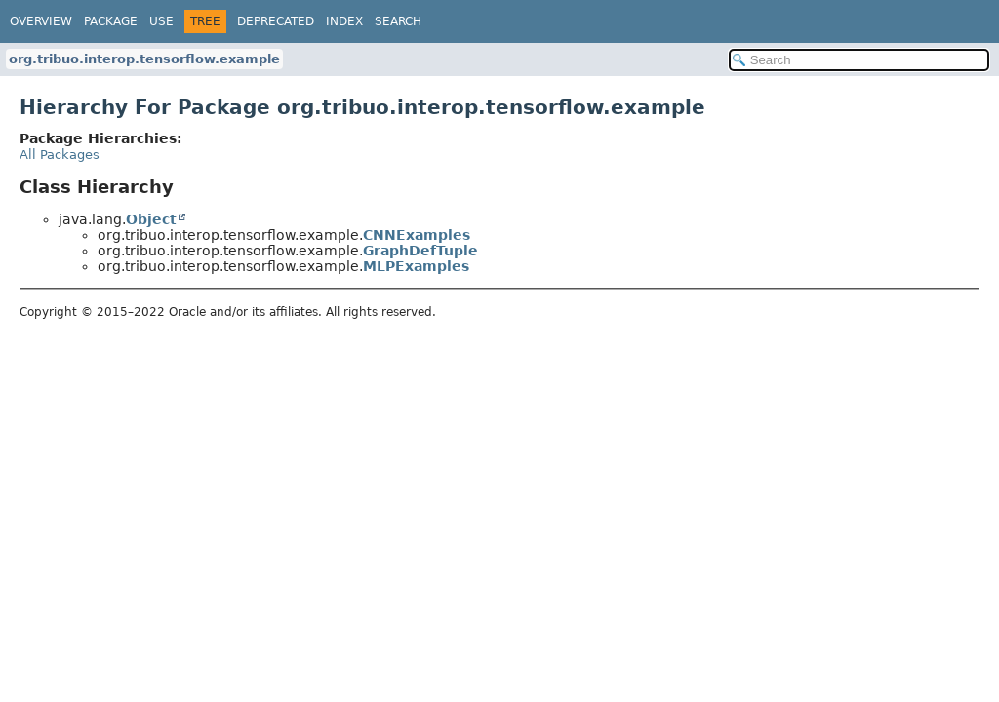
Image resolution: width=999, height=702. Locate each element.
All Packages (60, 154)
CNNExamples (416, 235)
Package (111, 21)
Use (161, 21)
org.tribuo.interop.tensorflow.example (144, 59)
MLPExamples (416, 266)
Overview (41, 21)
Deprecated (275, 21)
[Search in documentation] (859, 60)
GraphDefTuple (420, 250)
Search (398, 21)
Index (344, 21)
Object (151, 219)
